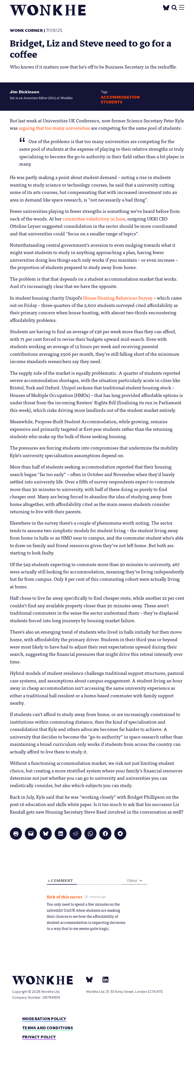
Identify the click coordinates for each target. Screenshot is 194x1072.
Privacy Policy (39, 1037)
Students (111, 102)
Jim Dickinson (24, 92)
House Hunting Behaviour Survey (118, 297)
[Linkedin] (103, 979)
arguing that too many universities (54, 127)
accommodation (120, 97)
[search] (174, 7)
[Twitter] (166, 7)
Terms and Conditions (47, 1028)
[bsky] (92, 979)
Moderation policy (44, 1019)
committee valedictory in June (94, 218)
